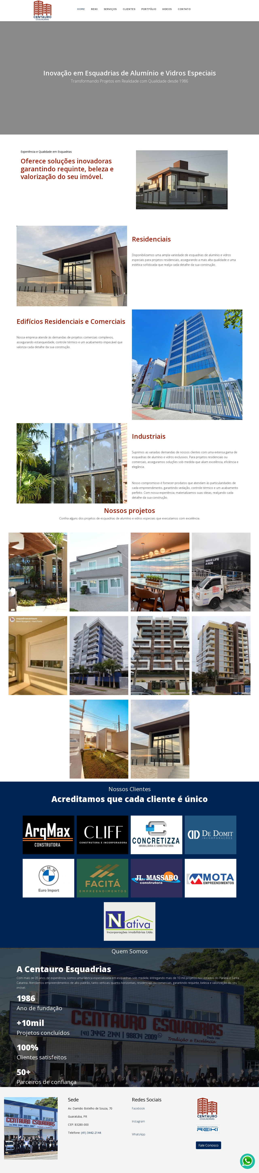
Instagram (138, 1121)
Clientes (129, 9)
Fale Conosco (208, 1145)
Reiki (94, 9)
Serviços (110, 9)
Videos (167, 9)
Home (81, 9)
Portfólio (148, 9)
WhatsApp (138, 1134)
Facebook (138, 1108)
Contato (184, 9)
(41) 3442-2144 (91, 1133)
